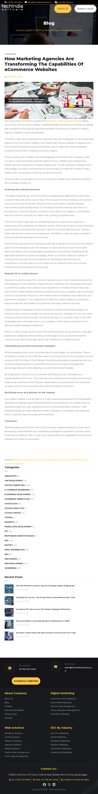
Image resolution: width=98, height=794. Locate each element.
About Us (9, 698)
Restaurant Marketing (60, 741)
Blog (7, 702)
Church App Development (16, 756)
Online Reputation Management (65, 710)
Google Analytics (14, 508)
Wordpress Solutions (14, 733)
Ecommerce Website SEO (69, 459)
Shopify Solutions (12, 748)
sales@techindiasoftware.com (39, 2)
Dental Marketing (58, 737)
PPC (6, 531)
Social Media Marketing (61, 702)
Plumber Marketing (59, 744)
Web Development (14, 563)
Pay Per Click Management (63, 706)
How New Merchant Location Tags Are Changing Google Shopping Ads (45, 586)
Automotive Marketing (61, 748)
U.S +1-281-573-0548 (17, 779)
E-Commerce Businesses (44, 459)
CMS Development (14, 480)
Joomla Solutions (12, 737)
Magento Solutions (13, 741)
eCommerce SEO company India (63, 121)
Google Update (13, 513)
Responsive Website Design (19, 536)
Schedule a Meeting (26, 680)
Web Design (11, 559)
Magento (9, 522)
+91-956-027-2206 (14, 2)
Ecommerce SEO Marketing (63, 698)
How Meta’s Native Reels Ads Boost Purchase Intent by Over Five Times (46, 633)
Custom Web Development (17, 752)
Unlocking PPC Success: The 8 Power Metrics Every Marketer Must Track (45, 597)
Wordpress (10, 568)
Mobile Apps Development (18, 526)
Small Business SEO (14, 463)
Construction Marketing (61, 752)
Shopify (9, 545)
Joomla (9, 517)
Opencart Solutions (13, 744)
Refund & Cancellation (14, 710)
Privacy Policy (11, 714)
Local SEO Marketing (60, 714)
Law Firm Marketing (60, 733)
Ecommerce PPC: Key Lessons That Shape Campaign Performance (43, 609)
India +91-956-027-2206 (45, 779)
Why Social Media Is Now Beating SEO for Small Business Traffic (43, 621)
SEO (85, 459)
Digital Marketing (23, 459)
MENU (62, 9)
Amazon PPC (11, 476)
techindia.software (65, 2)
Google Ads (11, 503)
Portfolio (8, 706)
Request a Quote (85, 9)
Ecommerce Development (18, 494)
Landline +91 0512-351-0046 (77, 779)
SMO (7, 554)
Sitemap (8, 717)
